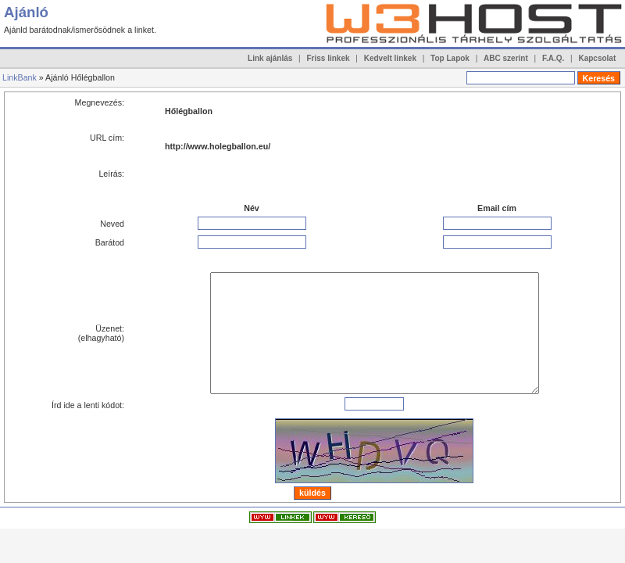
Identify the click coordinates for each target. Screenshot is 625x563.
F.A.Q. (553, 58)
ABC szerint (506, 58)
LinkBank (19, 77)
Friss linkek (328, 58)
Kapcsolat (597, 58)
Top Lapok (450, 58)
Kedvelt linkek (390, 58)
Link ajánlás (270, 58)
